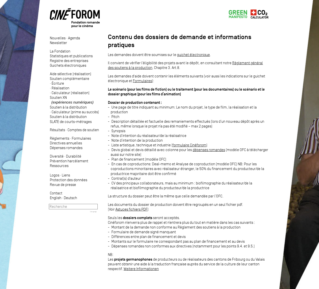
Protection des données (68, 180)
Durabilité (73, 156)
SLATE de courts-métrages (71, 121)
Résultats (57, 130)
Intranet (93, 211)
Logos (54, 175)
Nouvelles (58, 38)
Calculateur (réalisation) (70, 93)
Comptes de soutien (83, 130)
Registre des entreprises (69, 60)
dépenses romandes (209, 150)
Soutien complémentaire (69, 78)
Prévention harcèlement (69, 161)
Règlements (59, 138)
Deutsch (70, 198)
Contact (56, 193)
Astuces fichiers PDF (131, 209)
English (55, 198)
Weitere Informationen (141, 269)
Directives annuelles (66, 143)
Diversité (57, 156)
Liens (66, 175)
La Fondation (60, 51)
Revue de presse (63, 184)
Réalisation (60, 88)
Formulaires (81, 138)
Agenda (74, 38)
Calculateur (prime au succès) (75, 112)
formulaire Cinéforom (189, 145)
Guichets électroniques (68, 65)
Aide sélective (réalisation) (70, 74)
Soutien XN (71, 99)
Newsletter (58, 43)
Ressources (59, 166)
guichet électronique (193, 55)
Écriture (58, 83)
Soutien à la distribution (68, 107)
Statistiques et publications (71, 56)
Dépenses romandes (66, 148)
